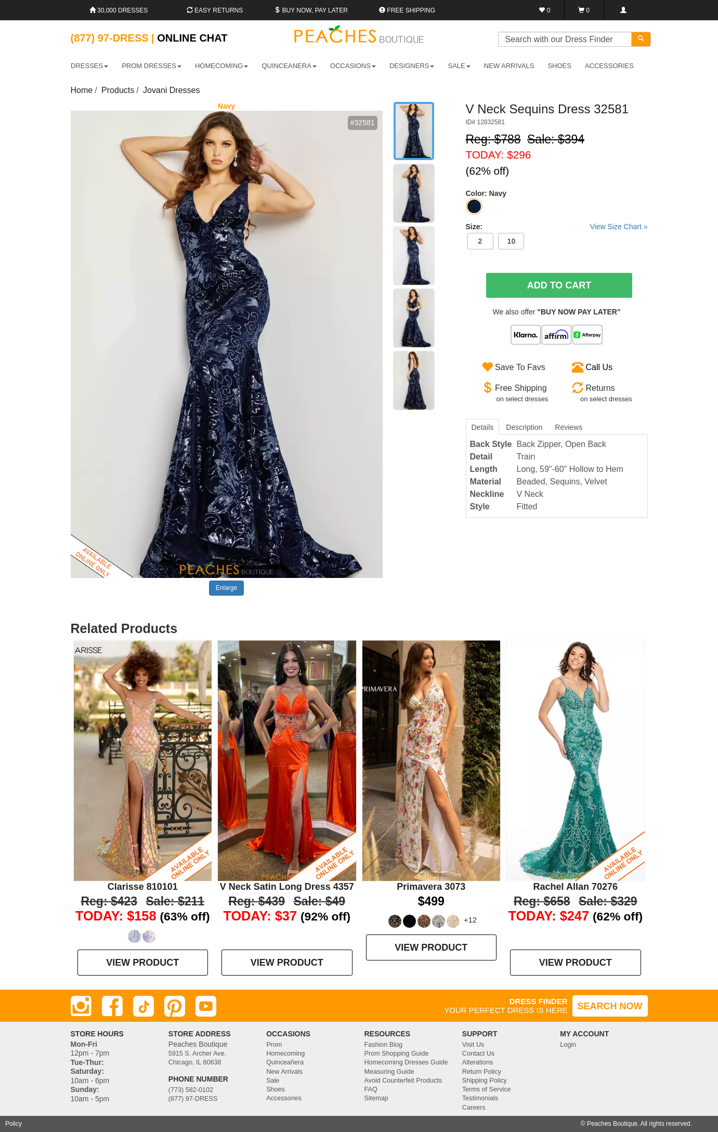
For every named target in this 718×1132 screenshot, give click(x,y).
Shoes (275, 1089)
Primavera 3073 (431, 886)
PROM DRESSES (151, 66)
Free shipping (407, 10)
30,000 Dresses (118, 10)
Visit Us (473, 1044)
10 (511, 241)
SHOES (559, 66)
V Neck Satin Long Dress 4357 (287, 886)
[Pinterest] (174, 1006)
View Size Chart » (618, 226)
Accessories (284, 1098)
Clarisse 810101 (143, 886)
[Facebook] (112, 1006)
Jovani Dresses (171, 90)
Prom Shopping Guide (396, 1053)
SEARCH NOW (610, 1006)
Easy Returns (215, 10)
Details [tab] (483, 427)
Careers (474, 1107)
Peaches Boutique (612, 1123)
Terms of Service (486, 1089)
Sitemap (376, 1098)
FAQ (370, 1089)
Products (117, 90)
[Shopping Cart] (584, 10)
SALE (459, 66)
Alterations (477, 1062)
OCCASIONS (353, 66)
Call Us (599, 367)
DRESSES (89, 66)
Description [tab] (524, 427)
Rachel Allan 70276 (575, 886)
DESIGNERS (412, 66)
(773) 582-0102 (190, 1090)
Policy (13, 1123)
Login (568, 1044)
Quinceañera (285, 1062)
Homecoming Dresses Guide (406, 1062)
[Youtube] (205, 1006)
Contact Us (478, 1053)
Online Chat (192, 38)
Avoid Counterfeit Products (403, 1080)
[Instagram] (81, 1006)
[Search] (641, 39)
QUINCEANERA (289, 66)
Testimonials (480, 1098)
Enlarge (226, 587)
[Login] (623, 10)
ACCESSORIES (609, 66)
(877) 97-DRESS (193, 1098)
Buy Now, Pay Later (311, 10)
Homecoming (285, 1053)
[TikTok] (143, 1006)
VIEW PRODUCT (142, 962)
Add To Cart (559, 285)
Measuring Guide (389, 1071)
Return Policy (481, 1071)
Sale (272, 1080)
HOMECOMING (221, 66)
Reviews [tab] (568, 427)
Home (82, 90)
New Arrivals (509, 66)
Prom (274, 1044)
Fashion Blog (383, 1044)
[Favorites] (545, 10)
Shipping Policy (484, 1080)
